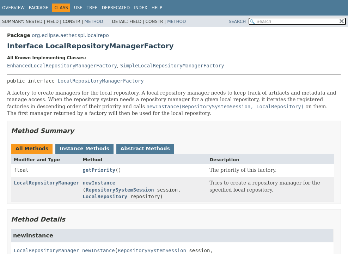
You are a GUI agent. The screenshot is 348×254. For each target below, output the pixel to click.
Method (94, 21)
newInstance (99, 183)
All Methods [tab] (32, 148)
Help (157, 7)
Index (140, 7)
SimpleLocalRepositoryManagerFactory (172, 65)
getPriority (99, 170)
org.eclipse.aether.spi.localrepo (70, 35)
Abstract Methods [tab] (145, 148)
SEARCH (237, 21)
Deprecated (116, 7)
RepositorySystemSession (120, 190)
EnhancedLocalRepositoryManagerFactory (62, 65)
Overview (13, 7)
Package (38, 7)
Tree (92, 7)
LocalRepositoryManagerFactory (100, 81)
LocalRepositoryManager (46, 183)
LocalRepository (105, 196)
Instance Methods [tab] (84, 148)
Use (78, 7)
